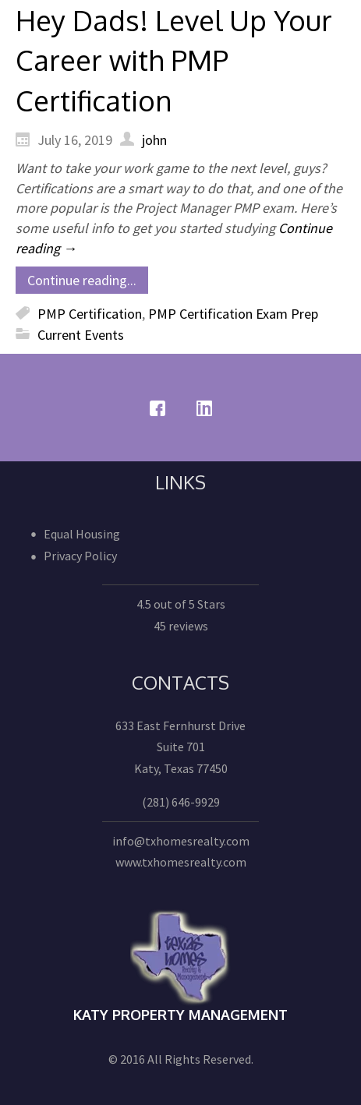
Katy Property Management (180, 1014)
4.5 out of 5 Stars (180, 604)
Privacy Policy (80, 555)
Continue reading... (81, 280)
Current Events (80, 335)
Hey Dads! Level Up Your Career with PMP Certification (174, 60)
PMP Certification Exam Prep (233, 314)
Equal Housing (82, 534)
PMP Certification (89, 314)
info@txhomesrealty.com (181, 841)
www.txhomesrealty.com (180, 862)
